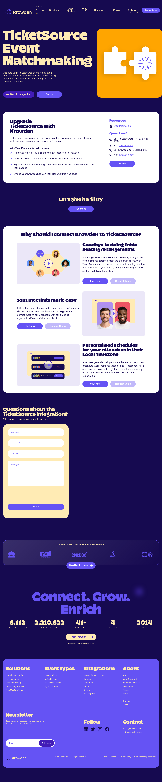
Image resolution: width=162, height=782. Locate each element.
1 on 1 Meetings (12, 679)
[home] (25, 10)
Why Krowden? (130, 679)
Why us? (84, 10)
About (126, 675)
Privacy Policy (125, 756)
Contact (127, 701)
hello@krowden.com (132, 732)
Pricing (117, 10)
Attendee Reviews (131, 683)
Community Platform (15, 687)
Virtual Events (51, 679)
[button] (54, 10)
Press (125, 705)
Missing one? (90, 694)
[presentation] (29, 494)
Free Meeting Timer (15, 690)
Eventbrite (88, 683)
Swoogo (87, 679)
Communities (51, 675)
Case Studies (71, 10)
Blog (125, 697)
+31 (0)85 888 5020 (132, 729)
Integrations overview (94, 675)
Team (125, 694)
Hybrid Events (51, 687)
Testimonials (128, 687)
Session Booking (13, 683)
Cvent (87, 690)
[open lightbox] (48, 263)
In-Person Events (53, 683)
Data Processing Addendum (145, 756)
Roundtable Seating (15, 675)
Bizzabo (87, 687)
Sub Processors (110, 756)
